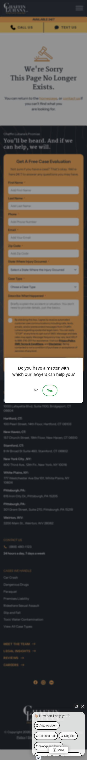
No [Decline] (36, 390)
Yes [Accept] (50, 390)
